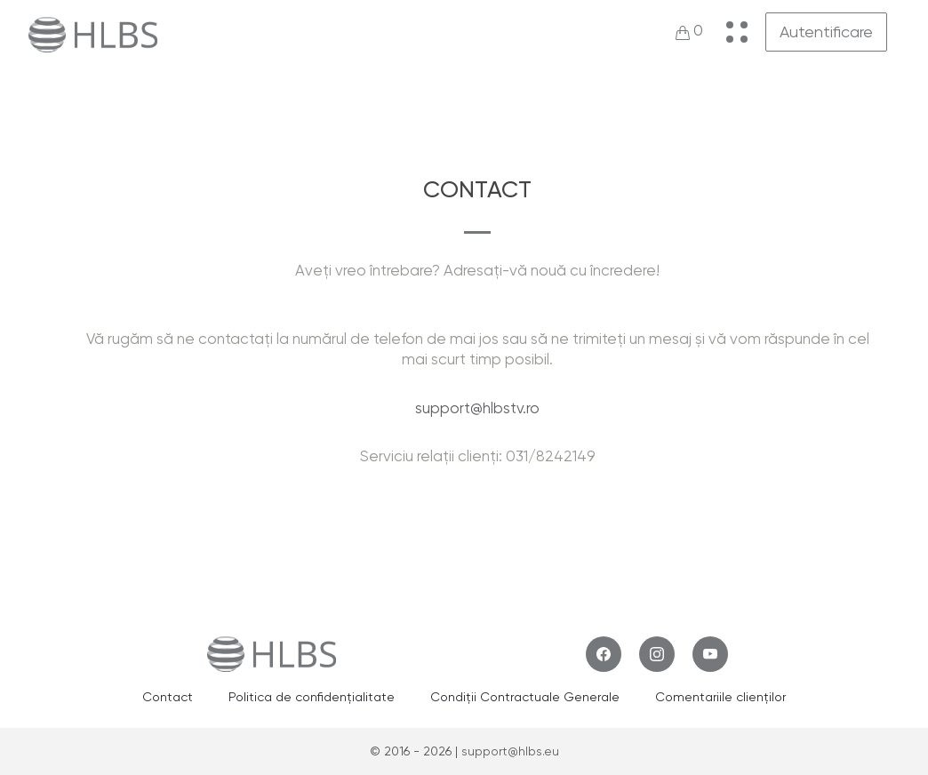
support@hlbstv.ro (477, 408)
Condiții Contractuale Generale (525, 697)
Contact (167, 697)
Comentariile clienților (720, 697)
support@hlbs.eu (510, 751)
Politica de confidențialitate (311, 697)
